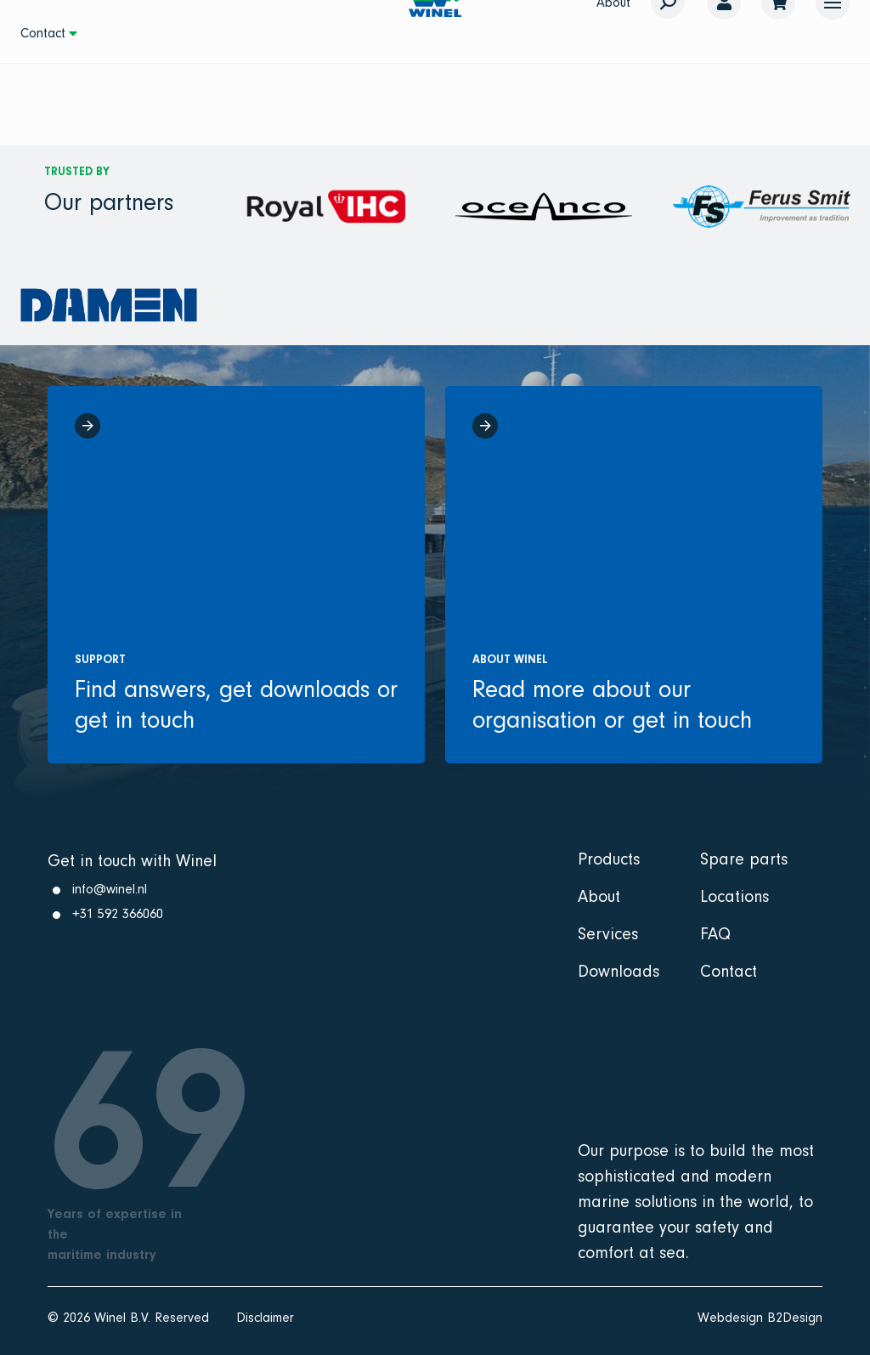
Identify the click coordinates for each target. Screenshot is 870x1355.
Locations (734, 896)
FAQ (715, 934)
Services (608, 934)
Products (609, 859)
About (599, 896)
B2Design (794, 1317)
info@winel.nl (109, 889)
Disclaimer (265, 1317)
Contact (42, 33)
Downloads (618, 971)
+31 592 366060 (117, 913)
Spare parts (744, 859)
